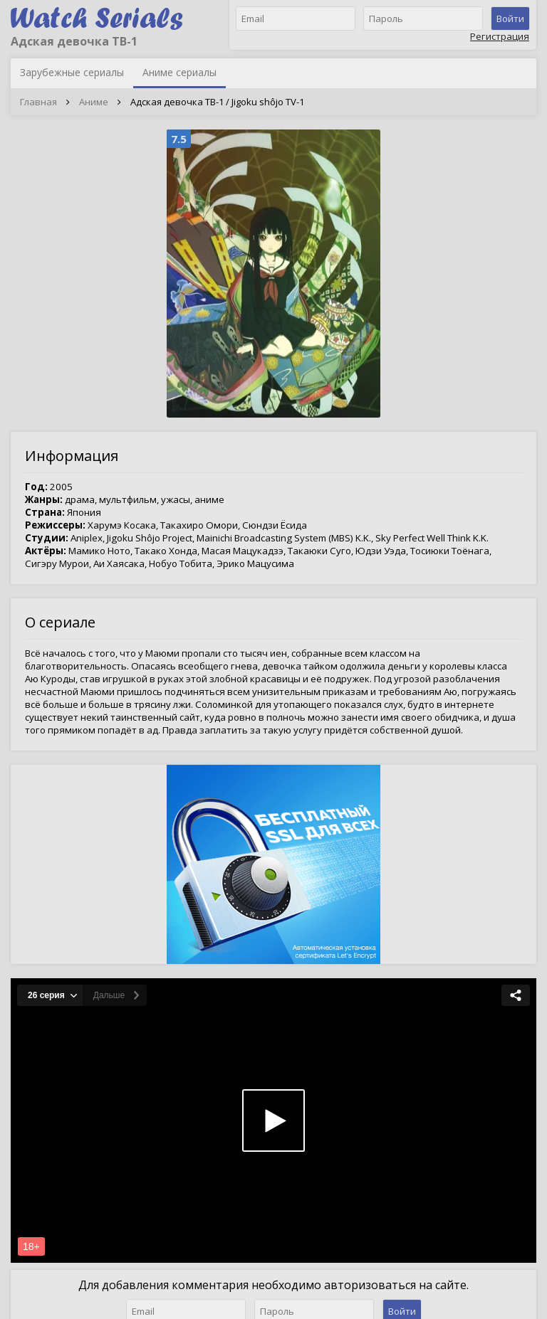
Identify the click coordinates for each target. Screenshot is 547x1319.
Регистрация (499, 36)
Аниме (93, 101)
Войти (510, 18)
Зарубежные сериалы (72, 72)
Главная (38, 101)
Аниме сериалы (179, 72)
